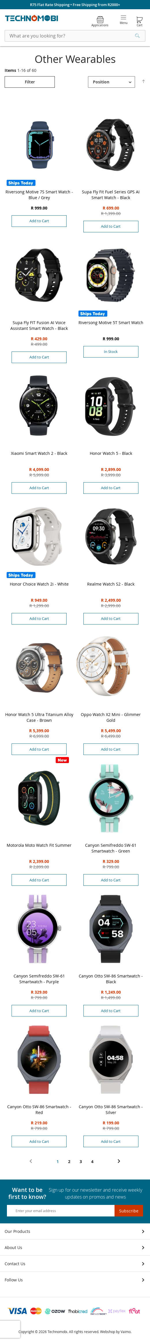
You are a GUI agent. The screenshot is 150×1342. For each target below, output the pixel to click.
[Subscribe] (129, 1210)
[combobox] (75, 36)
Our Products (17, 1231)
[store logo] (32, 18)
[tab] (30, 82)
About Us (13, 1247)
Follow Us (14, 1280)
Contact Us (15, 1263)
